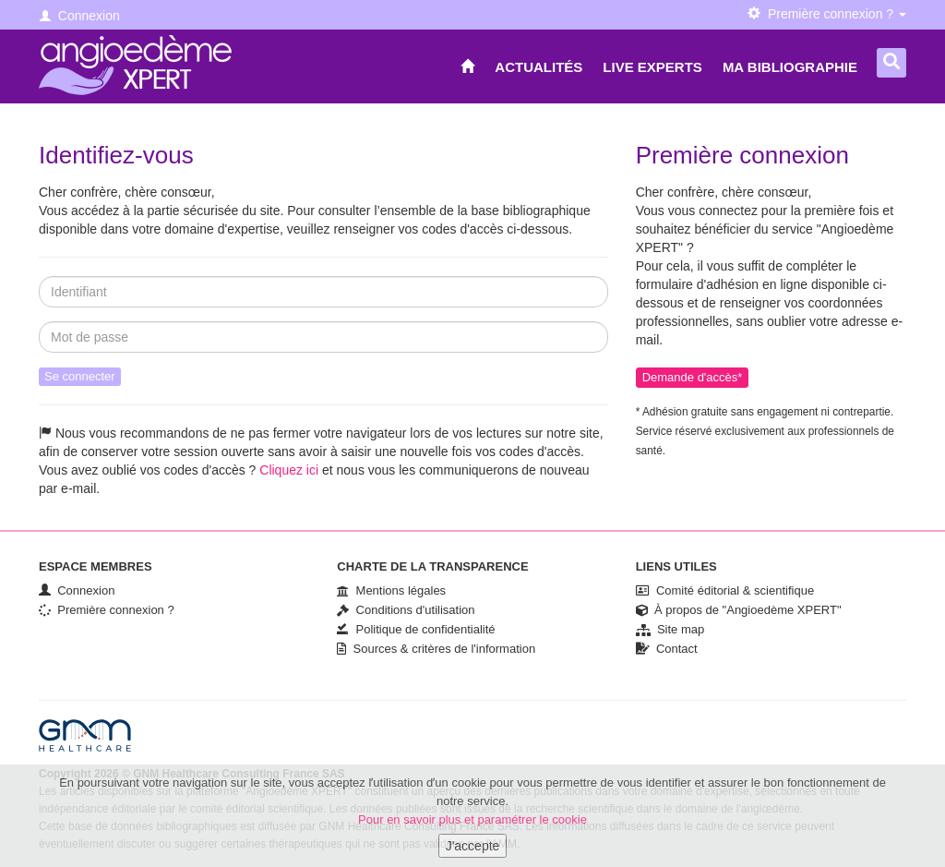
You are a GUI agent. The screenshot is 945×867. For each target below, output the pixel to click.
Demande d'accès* (692, 377)
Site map (670, 629)
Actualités (538, 67)
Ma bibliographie (790, 67)
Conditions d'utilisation (405, 610)
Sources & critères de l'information (436, 649)
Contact (667, 649)
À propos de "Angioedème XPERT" (739, 610)
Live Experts (652, 67)
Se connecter (79, 376)
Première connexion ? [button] (827, 13)
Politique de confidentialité (416, 629)
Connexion (80, 15)
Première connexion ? (106, 610)
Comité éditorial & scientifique (725, 590)
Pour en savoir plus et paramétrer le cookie (472, 825)
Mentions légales (391, 590)
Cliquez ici (288, 470)
